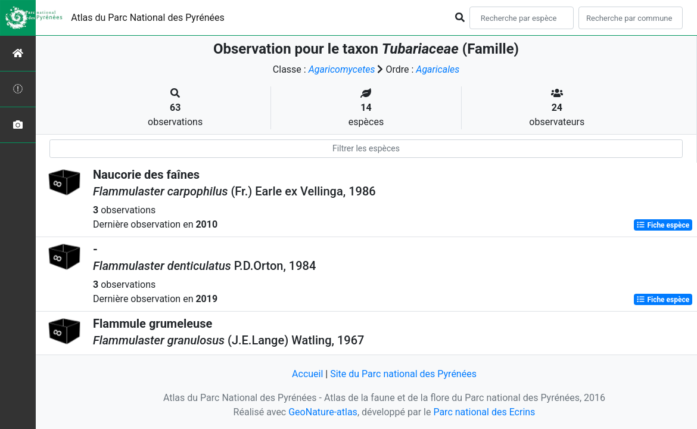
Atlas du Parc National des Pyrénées (148, 17)
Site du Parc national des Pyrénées (403, 374)
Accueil (307, 374)
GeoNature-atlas (322, 412)
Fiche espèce (662, 225)
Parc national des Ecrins (484, 412)
